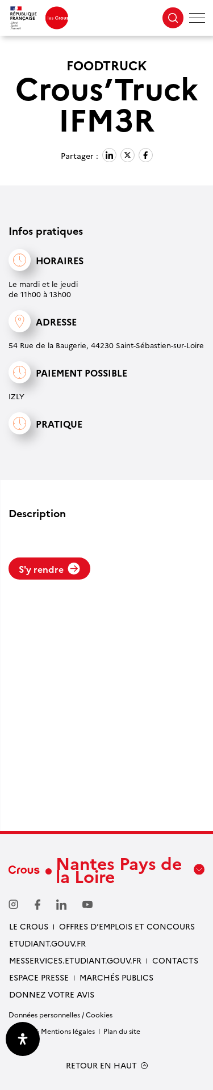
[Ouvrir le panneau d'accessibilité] (23, 1039)
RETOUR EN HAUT (101, 1065)
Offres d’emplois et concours (127, 926)
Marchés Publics (116, 977)
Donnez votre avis (51, 994)
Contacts (175, 960)
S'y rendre (49, 569)
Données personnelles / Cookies (60, 1014)
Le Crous (28, 926)
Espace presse (39, 977)
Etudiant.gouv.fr (47, 943)
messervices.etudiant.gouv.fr (75, 960)
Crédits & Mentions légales (52, 1031)
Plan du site (121, 1031)
